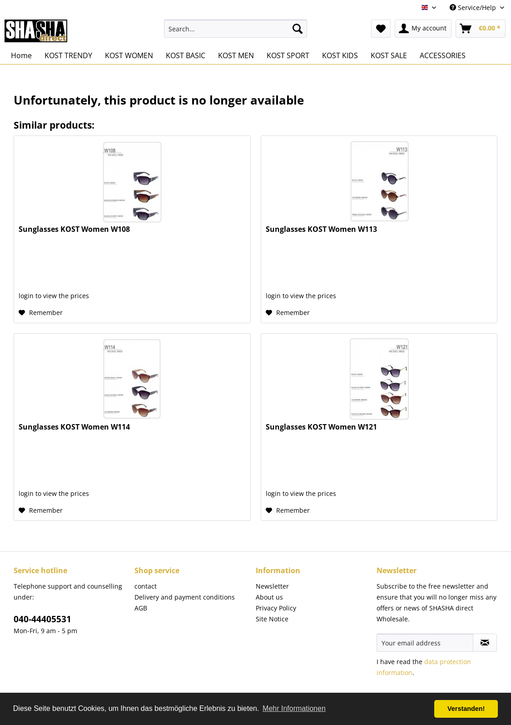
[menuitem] (235, 29)
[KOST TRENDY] (68, 55)
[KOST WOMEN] (129, 55)
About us (269, 597)
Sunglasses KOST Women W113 (321, 229)
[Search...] (235, 29)
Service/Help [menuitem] (474, 7)
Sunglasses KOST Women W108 (74, 229)
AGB (140, 608)
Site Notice (272, 619)
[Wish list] (381, 29)
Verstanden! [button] (466, 708)
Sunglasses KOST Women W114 (74, 427)
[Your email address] (425, 643)
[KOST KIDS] (340, 55)
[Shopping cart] (481, 29)
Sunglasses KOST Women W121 (321, 427)
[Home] (21, 55)
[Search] (297, 29)
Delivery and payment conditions (184, 597)
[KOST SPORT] (288, 55)
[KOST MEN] (236, 55)
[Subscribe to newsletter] (485, 643)
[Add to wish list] (41, 312)
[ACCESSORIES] (442, 55)
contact (145, 586)
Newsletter (272, 586)
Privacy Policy (276, 608)
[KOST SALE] (388, 55)
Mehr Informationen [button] (294, 708)
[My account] (423, 29)
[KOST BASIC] (185, 55)
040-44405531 (42, 619)
